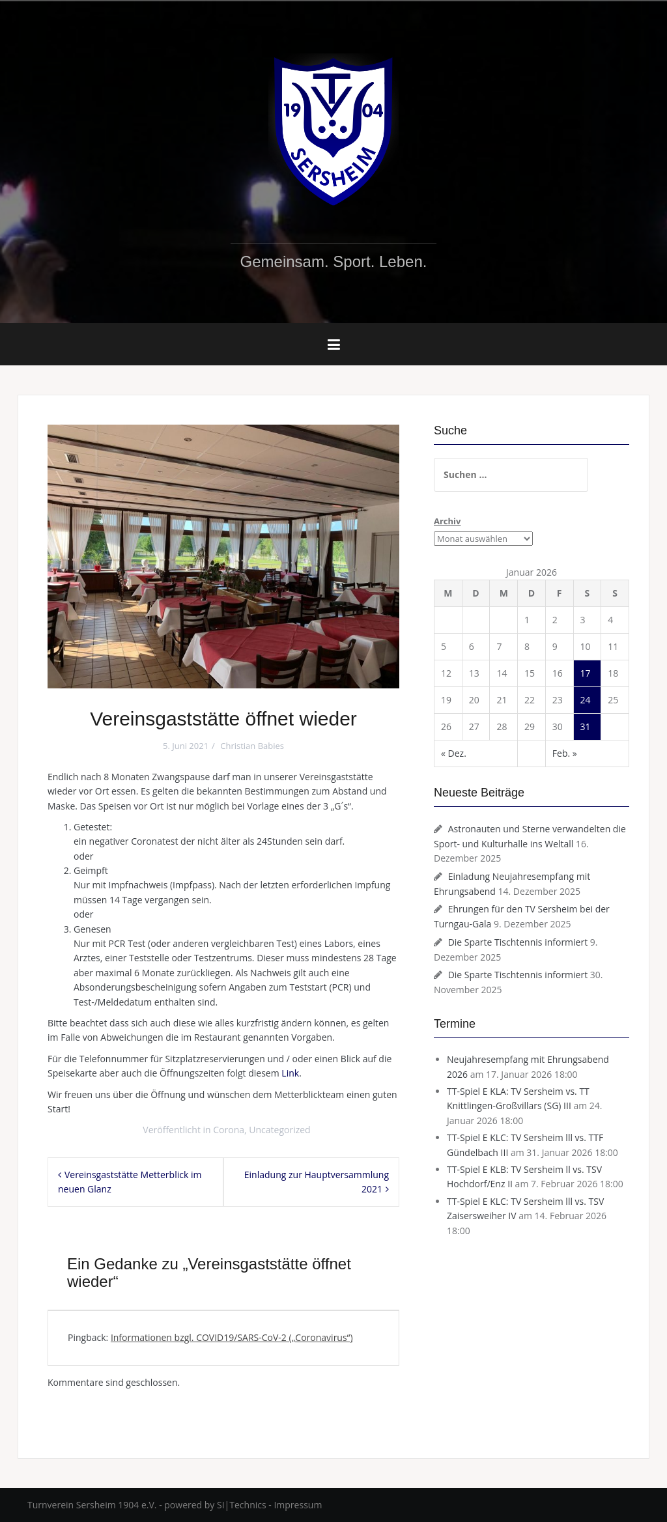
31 (585, 726)
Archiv (447, 521)
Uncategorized (279, 1129)
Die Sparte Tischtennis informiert (518, 942)
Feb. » (564, 753)
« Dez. (453, 753)
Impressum (298, 1505)
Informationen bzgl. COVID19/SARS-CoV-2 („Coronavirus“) (232, 1337)
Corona (228, 1129)
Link (290, 1073)
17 (585, 673)
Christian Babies (252, 746)
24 (585, 700)
